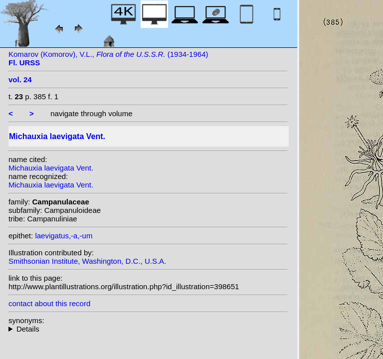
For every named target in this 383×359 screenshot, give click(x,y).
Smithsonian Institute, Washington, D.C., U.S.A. (87, 261)
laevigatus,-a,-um (63, 235)
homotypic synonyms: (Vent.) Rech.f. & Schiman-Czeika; (148, 329)
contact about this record (49, 303)
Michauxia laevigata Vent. (50, 168)
